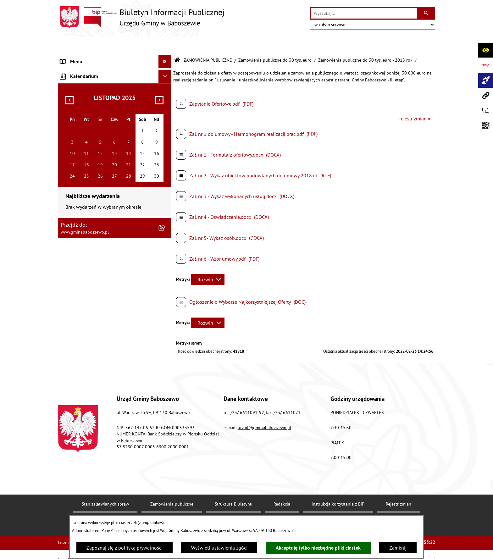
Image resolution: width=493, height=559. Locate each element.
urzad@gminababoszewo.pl (264, 411)
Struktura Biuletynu (233, 487)
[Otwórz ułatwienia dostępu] (485, 50)
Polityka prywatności (335, 508)
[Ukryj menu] (164, 45)
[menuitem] (114, 58)
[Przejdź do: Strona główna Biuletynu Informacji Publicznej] (177, 43)
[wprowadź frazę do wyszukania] (364, 13)
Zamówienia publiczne (171, 487)
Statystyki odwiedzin (224, 508)
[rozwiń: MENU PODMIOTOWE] (166, 58)
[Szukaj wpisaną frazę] (426, 13)
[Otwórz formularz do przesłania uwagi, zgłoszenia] (485, 110)
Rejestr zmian (398, 487)
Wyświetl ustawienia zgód (219, 548)
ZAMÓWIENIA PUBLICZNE (208, 43)
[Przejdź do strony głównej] (141, 17)
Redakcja (282, 487)
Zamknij (398, 548)
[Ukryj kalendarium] (164, 164)
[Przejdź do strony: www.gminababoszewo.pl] (485, 95)
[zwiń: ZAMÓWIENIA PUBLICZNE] (166, 84)
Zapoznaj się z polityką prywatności (124, 548)
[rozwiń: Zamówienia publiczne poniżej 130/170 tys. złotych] (166, 124)
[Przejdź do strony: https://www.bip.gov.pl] (485, 65)
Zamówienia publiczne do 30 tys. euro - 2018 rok (365, 43)
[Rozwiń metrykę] (207, 263)
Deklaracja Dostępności (160, 508)
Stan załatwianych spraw (105, 487)
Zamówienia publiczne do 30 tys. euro (275, 43)
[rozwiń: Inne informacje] (166, 149)
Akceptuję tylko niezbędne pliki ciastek (318, 548)
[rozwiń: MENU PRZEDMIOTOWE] (166, 71)
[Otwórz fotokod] (485, 125)
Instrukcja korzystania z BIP (338, 487)
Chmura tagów (279, 508)
